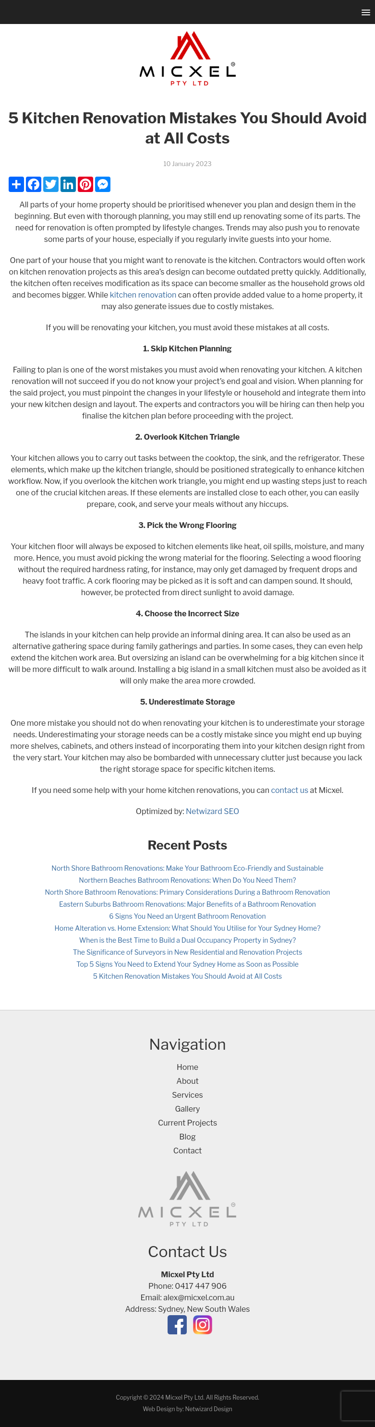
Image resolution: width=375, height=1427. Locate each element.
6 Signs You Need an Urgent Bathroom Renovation (187, 916)
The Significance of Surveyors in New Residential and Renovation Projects (187, 952)
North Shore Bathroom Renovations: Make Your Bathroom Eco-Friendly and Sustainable (187, 868)
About (187, 1081)
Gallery (187, 1109)
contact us (289, 790)
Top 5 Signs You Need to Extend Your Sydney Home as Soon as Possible (187, 964)
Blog (187, 1136)
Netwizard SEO (212, 811)
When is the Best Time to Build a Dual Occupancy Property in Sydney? (187, 940)
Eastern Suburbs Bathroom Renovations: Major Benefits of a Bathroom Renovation (187, 904)
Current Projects (187, 1122)
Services (187, 1095)
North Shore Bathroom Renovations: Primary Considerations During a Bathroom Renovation (187, 892)
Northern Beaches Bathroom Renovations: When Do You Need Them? (187, 880)
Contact (187, 1150)
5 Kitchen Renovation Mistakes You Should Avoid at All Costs (187, 976)
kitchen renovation (143, 295)
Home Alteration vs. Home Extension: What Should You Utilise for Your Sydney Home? (187, 928)
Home (187, 1067)
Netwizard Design (208, 1409)
